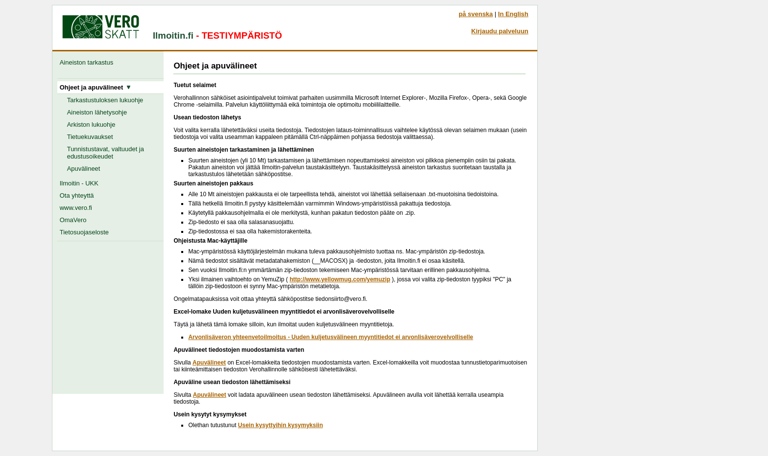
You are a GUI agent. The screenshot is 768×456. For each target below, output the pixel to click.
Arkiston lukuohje (91, 124)
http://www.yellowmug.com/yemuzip (339, 279)
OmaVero (73, 220)
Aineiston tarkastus (88, 62)
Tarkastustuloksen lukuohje (105, 100)
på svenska (475, 14)
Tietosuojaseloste (84, 232)
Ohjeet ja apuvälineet (95, 87)
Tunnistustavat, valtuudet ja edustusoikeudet (105, 152)
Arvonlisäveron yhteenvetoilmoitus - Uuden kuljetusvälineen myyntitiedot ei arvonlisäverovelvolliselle (330, 337)
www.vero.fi (76, 207)
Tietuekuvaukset (90, 136)
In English (513, 14)
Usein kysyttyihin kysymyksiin (280, 425)
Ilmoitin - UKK (79, 183)
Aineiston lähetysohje (97, 112)
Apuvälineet (83, 168)
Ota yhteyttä (77, 195)
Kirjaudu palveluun (499, 31)
